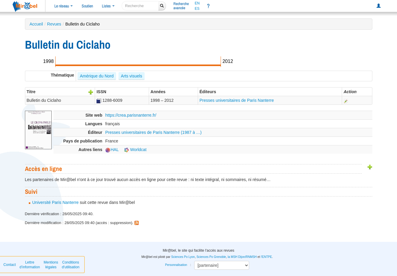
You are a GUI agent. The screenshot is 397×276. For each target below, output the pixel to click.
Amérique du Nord (97, 76)
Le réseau (63, 6)
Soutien (87, 6)
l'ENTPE (266, 256)
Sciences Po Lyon (183, 256)
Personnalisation (176, 265)
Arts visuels (131, 76)
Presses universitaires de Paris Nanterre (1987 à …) (153, 132)
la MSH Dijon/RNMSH (242, 256)
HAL (112, 149)
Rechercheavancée (181, 5)
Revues (54, 24)
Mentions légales (51, 264)
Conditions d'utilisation (70, 264)
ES (197, 9)
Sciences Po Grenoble (211, 256)
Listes (108, 6)
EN (197, 3)
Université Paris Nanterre (55, 202)
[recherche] (140, 5)
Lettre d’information (30, 264)
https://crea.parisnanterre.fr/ (130, 115)
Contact (10, 265)
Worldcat (135, 149)
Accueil (36, 24)
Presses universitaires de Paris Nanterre (237, 100)
